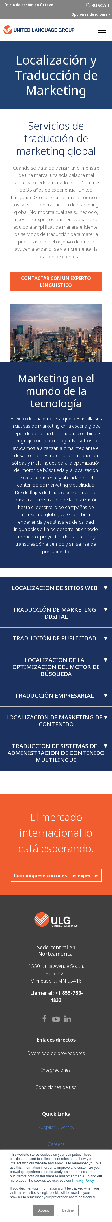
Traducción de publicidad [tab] (60, 638)
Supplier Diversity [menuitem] (56, 1127)
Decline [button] (68, 1210)
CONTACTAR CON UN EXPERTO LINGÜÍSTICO (56, 281)
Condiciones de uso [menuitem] (56, 1087)
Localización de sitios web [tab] (60, 588)
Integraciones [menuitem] (56, 1070)
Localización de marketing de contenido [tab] (56, 720)
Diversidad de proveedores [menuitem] (56, 1053)
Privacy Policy (83, 1181)
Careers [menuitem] (56, 1144)
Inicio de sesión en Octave (28, 4)
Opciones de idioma (91, 14)
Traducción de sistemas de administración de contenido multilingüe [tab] (57, 753)
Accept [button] (43, 1210)
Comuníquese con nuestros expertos (56, 875)
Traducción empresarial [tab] (61, 695)
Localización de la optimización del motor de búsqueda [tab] (59, 667)
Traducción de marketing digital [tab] (60, 613)
